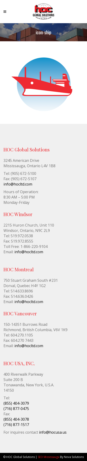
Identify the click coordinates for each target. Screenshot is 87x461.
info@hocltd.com (17, 184)
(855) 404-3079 (16, 403)
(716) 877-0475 (16, 408)
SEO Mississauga (48, 457)
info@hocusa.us (53, 432)
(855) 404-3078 (16, 419)
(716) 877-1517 (16, 424)
